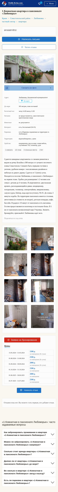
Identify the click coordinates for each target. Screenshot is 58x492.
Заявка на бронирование (22, 340)
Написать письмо (29, 39)
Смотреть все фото (21, 88)
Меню (50, 4)
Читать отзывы (28, 47)
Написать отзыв (29, 390)
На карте (25, 101)
